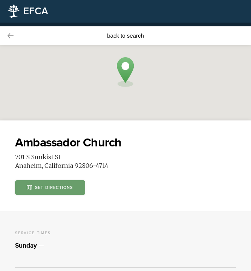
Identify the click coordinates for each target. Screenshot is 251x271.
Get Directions (50, 187)
